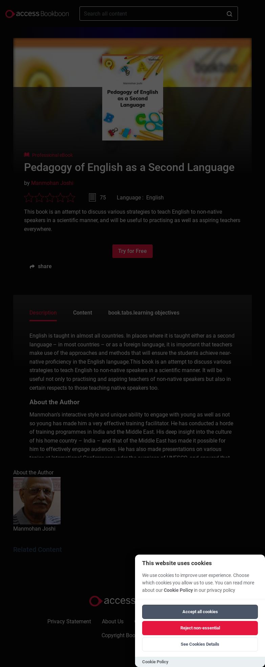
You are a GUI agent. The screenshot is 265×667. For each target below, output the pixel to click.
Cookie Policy (178, 590)
